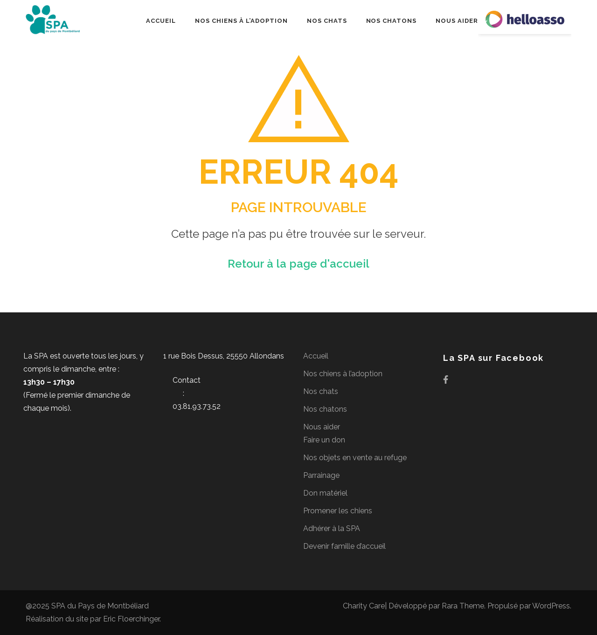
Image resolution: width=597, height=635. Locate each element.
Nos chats (327, 20)
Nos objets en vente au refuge (355, 457)
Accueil (161, 20)
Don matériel (325, 493)
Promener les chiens (337, 510)
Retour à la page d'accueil (298, 263)
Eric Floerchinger (131, 618)
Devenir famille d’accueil (344, 546)
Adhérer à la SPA (331, 528)
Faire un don (324, 439)
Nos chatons (391, 20)
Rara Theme (463, 605)
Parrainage (321, 475)
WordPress (551, 605)
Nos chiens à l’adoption (241, 20)
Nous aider (457, 20)
